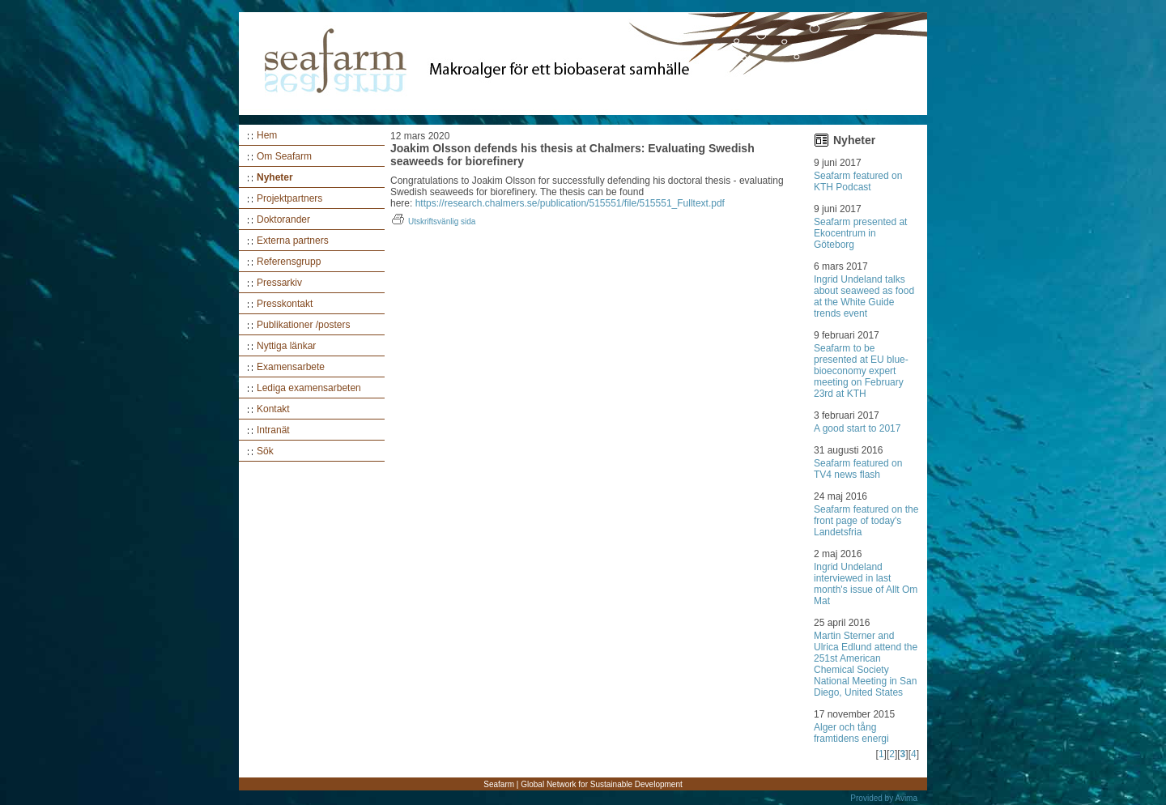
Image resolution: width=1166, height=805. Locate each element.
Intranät (273, 430)
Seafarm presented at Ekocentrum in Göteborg (860, 233)
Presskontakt (285, 303)
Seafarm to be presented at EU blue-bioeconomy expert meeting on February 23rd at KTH (861, 371)
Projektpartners (289, 198)
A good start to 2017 (857, 428)
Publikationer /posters (303, 324)
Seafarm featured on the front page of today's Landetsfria (866, 521)
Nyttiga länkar (286, 345)
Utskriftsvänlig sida (432, 221)
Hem (267, 135)
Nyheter (275, 177)
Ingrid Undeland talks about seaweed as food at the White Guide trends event (864, 296)
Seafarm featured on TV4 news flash (858, 469)
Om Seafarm (284, 156)
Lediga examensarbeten (309, 388)
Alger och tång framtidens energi (851, 733)
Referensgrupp (289, 261)
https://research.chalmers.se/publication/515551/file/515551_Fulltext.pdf (570, 203)
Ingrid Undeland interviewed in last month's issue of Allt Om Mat (865, 584)
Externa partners (293, 240)
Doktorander (283, 219)
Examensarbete (291, 367)
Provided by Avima (883, 798)
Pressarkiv (279, 282)
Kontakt (273, 409)
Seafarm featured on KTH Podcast (858, 181)
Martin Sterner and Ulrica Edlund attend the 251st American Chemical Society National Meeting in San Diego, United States (865, 664)
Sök (265, 451)
